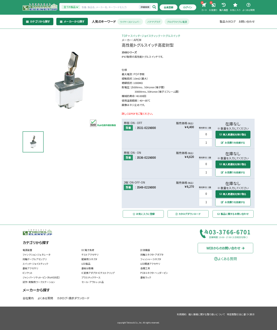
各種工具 (145, 268)
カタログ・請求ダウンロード (73, 298)
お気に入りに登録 (144, 214)
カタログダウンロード (188, 214)
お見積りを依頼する (233, 142)
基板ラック (145, 277)
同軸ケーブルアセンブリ (35, 259)
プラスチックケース (91, 277)
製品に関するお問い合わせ (233, 214)
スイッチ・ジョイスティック (145, 36)
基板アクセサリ (30, 268)
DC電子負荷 (87, 250)
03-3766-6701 (230, 232)
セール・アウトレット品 (92, 282)
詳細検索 (145, 7)
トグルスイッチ (171, 36)
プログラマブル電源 (177, 21)
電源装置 (27, 250)
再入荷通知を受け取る (232, 134)
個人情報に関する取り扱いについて (206, 314)
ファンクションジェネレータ (36, 254)
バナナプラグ (153, 21)
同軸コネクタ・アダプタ (151, 254)
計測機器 (145, 250)
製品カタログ (228, 21)
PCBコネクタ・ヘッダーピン (154, 272)
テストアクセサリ (89, 254)
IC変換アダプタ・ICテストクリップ (98, 272)
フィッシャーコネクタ (150, 259)
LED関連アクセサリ (150, 263)
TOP (124, 36)
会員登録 (168, 7)
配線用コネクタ (89, 259)
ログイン (187, 7)
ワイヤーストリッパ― (130, 21)
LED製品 (85, 263)
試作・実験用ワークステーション (39, 282)
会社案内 (28, 298)
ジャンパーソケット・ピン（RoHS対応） (41, 277)
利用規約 (181, 314)
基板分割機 (87, 268)
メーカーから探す (36, 289)
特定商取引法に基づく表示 (241, 314)
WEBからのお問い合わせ (225, 247)
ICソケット (28, 272)
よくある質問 (45, 298)
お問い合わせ (247, 21)
